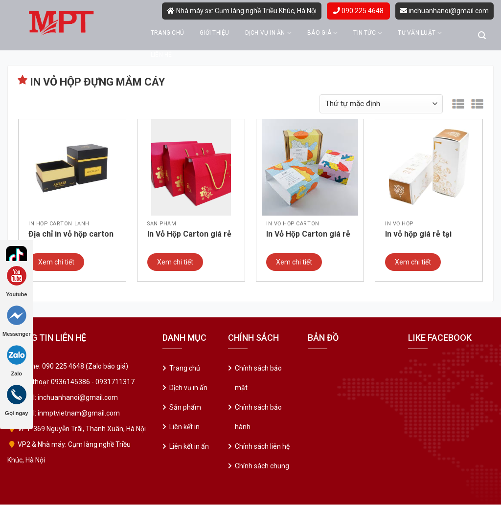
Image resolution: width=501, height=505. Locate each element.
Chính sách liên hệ (262, 446)
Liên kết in (184, 427)
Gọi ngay (16, 400)
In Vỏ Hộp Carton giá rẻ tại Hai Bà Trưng (308, 234)
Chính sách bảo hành (258, 417)
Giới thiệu (214, 32)
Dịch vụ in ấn (268, 33)
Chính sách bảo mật (258, 378)
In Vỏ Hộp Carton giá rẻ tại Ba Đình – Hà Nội (189, 234)
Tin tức (367, 33)
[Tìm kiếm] (482, 35)
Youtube (16, 281)
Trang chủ (167, 32)
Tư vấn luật (420, 33)
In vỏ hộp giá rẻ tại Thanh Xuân (418, 234)
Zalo (16, 360)
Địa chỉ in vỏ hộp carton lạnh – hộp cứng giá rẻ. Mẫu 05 (71, 234)
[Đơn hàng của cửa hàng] (381, 103)
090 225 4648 (358, 11)
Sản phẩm (185, 407)
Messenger (16, 321)
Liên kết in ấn (189, 446)
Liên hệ (161, 54)
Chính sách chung (262, 466)
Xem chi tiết (56, 262)
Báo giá (322, 33)
